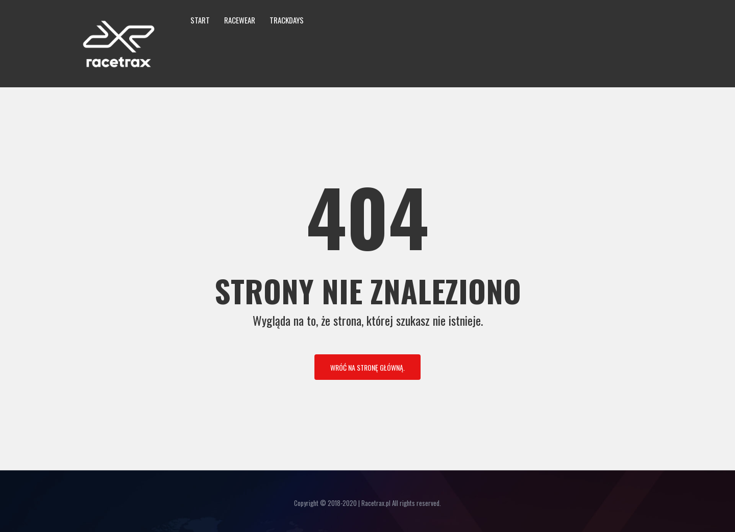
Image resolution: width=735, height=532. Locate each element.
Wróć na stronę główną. (367, 367)
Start (200, 20)
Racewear (239, 20)
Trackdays (287, 20)
